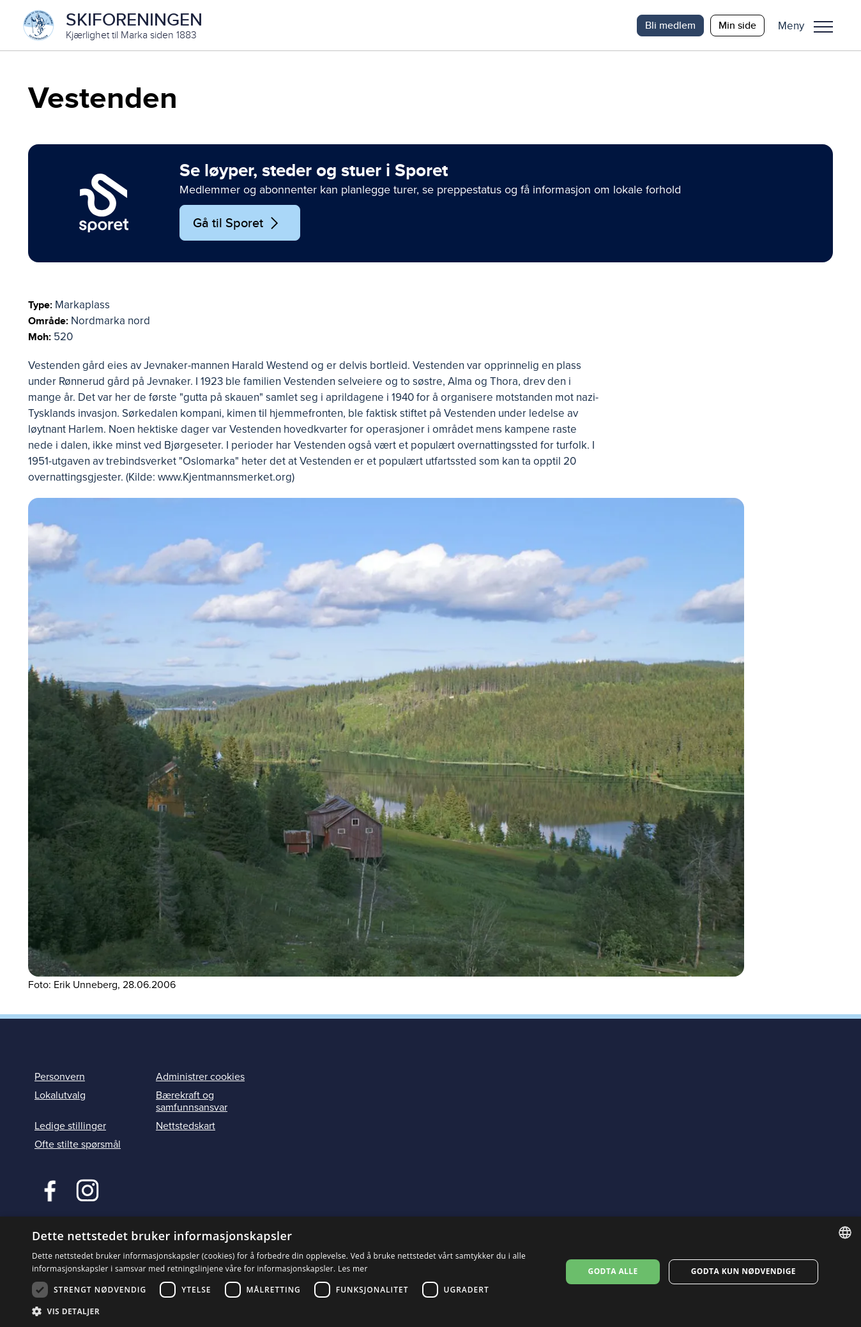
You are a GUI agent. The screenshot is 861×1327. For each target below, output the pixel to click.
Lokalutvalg (60, 1096)
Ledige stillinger (70, 1126)
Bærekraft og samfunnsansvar (191, 1102)
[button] (810, 25)
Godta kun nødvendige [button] (743, 1271)
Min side (737, 25)
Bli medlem (670, 25)
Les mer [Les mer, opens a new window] (353, 1268)
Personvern (59, 1077)
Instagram (87, 1190)
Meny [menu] (823, 26)
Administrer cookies (200, 1077)
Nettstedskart (185, 1126)
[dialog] (430, 1272)
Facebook (46, 1190)
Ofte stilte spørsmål (77, 1145)
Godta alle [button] (613, 1271)
